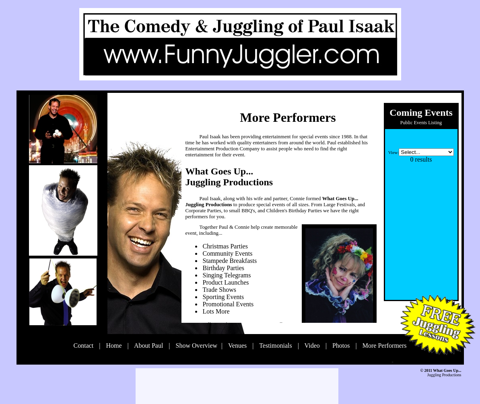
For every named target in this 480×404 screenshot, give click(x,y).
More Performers (384, 345)
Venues (238, 345)
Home (114, 345)
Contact (84, 345)
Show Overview (197, 345)
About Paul (149, 345)
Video (313, 345)
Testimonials (276, 345)
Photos (342, 345)
